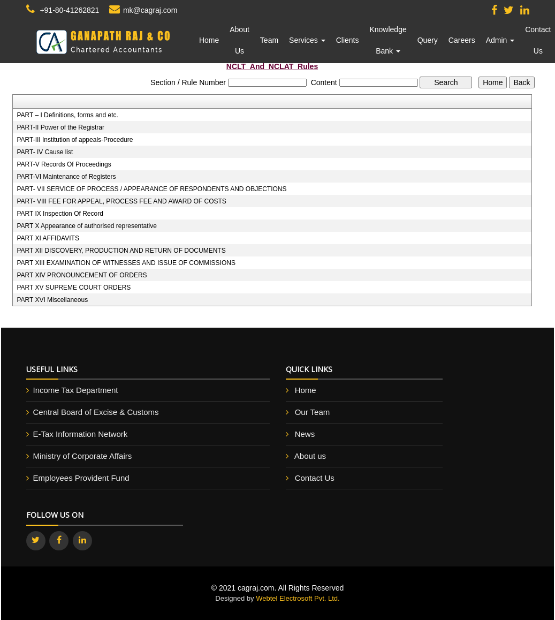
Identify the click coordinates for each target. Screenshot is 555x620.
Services (307, 40)
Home (209, 40)
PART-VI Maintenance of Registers (66, 176)
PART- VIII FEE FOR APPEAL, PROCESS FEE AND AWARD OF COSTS (121, 201)
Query (427, 40)
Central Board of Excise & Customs (96, 412)
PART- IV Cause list (45, 152)
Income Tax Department (75, 390)
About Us (239, 40)
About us (310, 455)
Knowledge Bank (387, 40)
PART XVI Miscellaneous (52, 300)
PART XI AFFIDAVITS (48, 238)
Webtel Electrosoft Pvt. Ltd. (298, 598)
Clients (347, 40)
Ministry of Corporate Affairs (82, 455)
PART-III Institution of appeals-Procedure (75, 139)
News (305, 433)
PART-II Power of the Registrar (60, 127)
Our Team (312, 412)
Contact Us (538, 40)
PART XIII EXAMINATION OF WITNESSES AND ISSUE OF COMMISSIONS (126, 263)
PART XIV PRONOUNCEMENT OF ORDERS (82, 275)
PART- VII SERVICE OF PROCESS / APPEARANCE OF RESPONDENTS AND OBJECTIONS (151, 189)
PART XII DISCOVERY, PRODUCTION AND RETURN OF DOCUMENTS (121, 250)
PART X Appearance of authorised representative (87, 226)
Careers (461, 40)
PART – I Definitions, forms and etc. (67, 115)
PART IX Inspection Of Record (60, 213)
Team (269, 40)
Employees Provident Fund (81, 477)
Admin (500, 40)
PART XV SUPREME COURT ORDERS (74, 287)
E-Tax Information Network (80, 433)
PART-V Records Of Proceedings (64, 164)
